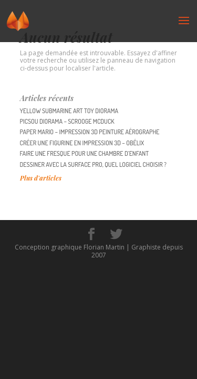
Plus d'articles (40, 178)
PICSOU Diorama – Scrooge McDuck (67, 121)
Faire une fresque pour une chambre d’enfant (84, 153)
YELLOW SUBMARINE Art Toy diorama (69, 111)
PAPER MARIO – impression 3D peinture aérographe (90, 132)
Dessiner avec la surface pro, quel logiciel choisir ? (93, 164)
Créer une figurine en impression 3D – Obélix (82, 143)
